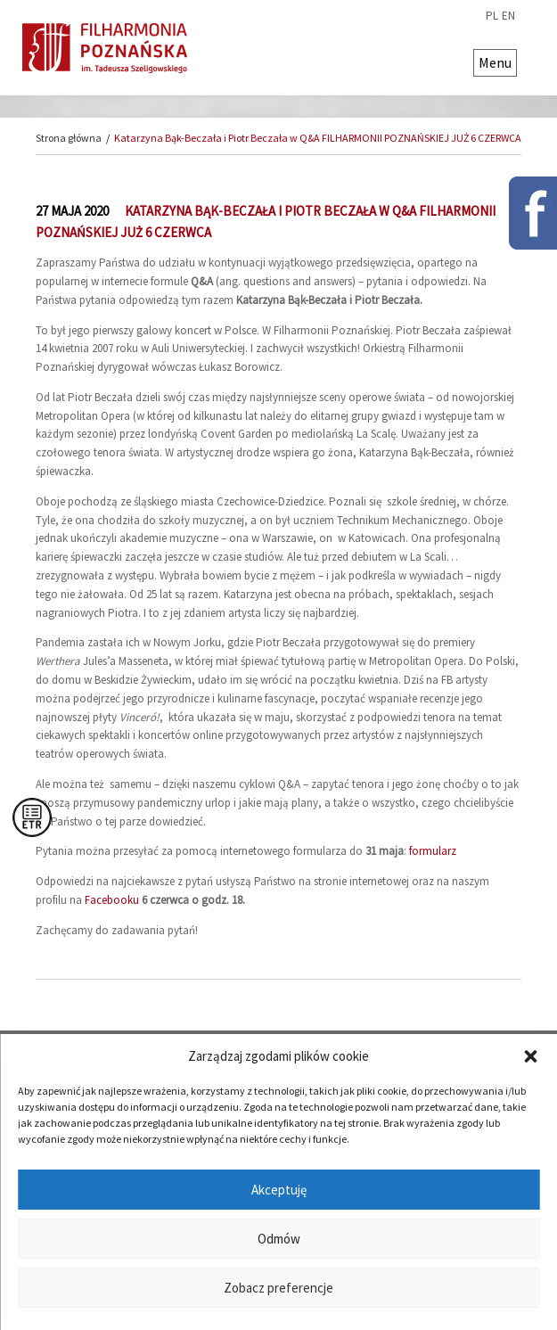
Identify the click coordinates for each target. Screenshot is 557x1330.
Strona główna (69, 137)
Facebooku (112, 899)
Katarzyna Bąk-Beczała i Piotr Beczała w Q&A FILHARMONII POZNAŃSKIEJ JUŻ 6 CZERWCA (317, 137)
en (508, 16)
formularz (432, 850)
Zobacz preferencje (278, 1287)
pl (492, 16)
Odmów (279, 1238)
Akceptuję (279, 1189)
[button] (530, 1056)
